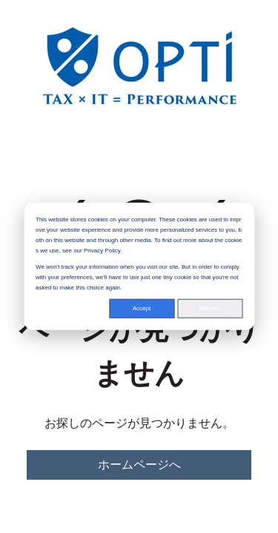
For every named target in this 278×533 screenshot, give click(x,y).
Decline (210, 308)
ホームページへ (139, 464)
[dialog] (139, 266)
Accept (141, 308)
